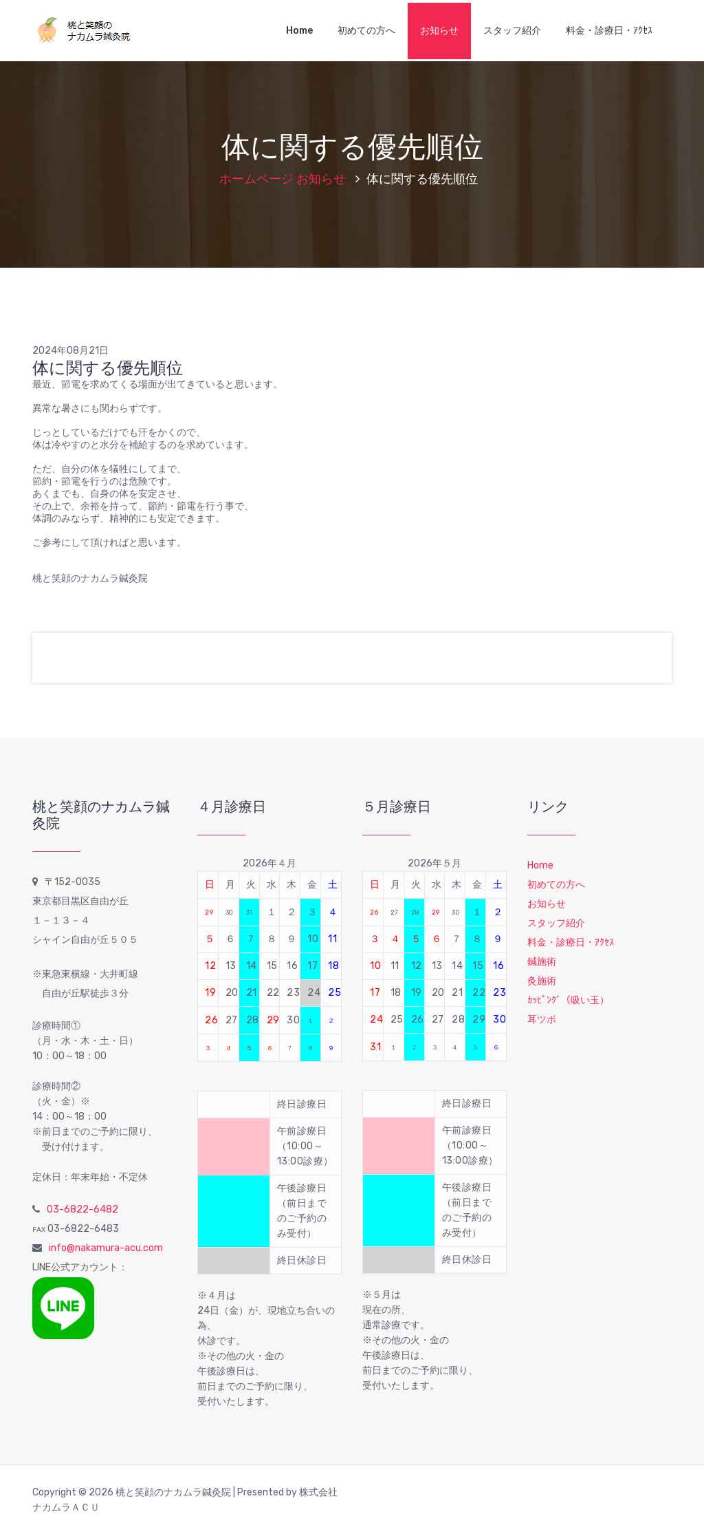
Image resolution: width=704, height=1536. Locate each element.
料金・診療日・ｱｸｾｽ (609, 30)
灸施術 (541, 981)
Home (299, 30)
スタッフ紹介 (512, 30)
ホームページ (256, 178)
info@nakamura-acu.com (106, 1248)
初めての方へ (366, 30)
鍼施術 (541, 962)
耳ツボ (541, 1019)
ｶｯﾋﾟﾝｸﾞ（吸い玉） (568, 1000)
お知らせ (439, 30)
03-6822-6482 (82, 1209)
